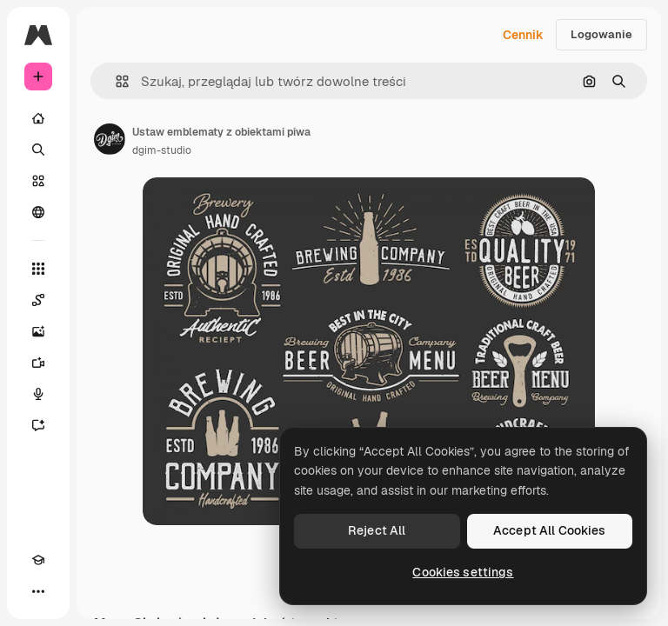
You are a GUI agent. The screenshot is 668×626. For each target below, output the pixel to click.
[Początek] (38, 118)
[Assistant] (38, 425)
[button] (115, 81)
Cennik (523, 35)
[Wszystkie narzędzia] (38, 269)
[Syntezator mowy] (38, 394)
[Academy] (38, 560)
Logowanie (601, 34)
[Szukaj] (38, 149)
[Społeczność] (38, 212)
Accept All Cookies (549, 530)
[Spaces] (38, 300)
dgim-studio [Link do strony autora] (161, 150)
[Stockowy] (38, 181)
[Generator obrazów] (38, 331)
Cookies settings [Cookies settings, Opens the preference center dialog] (462, 572)
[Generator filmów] (38, 362)
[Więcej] (38, 591)
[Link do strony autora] (109, 139)
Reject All (376, 530)
